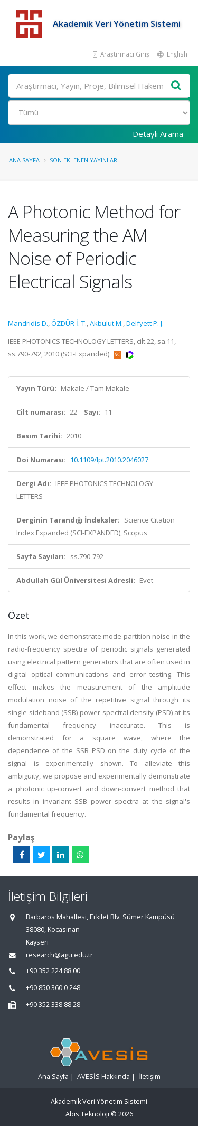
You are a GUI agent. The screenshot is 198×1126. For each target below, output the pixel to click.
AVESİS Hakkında (103, 1076)
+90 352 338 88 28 (53, 1004)
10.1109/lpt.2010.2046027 (109, 459)
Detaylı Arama (158, 134)
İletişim (149, 1076)
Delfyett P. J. (145, 323)
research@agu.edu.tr (59, 954)
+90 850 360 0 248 (53, 987)
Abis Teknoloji (87, 1114)
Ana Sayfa (24, 160)
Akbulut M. (106, 323)
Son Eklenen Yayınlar (83, 160)
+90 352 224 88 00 (53, 970)
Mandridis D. (28, 323)
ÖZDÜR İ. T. (69, 323)
